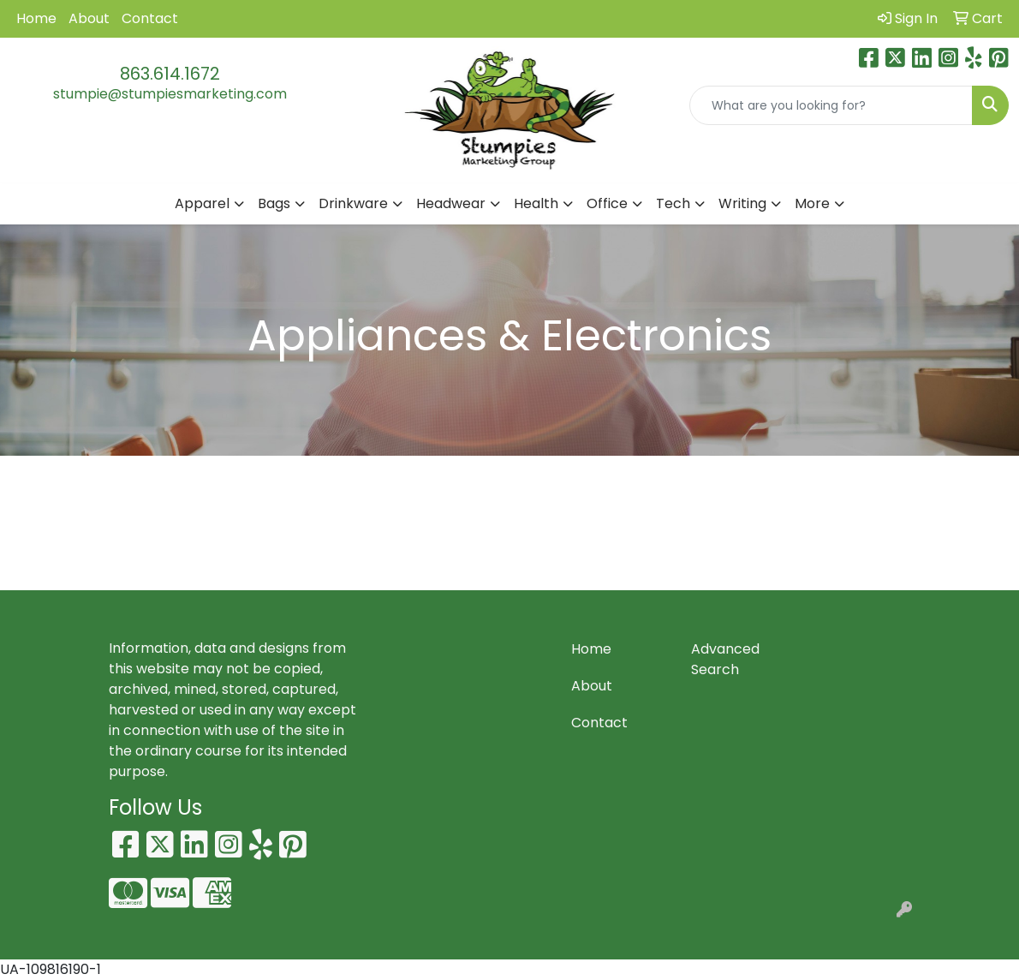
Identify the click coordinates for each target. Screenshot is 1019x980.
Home (36, 18)
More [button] (812, 203)
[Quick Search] (831, 105)
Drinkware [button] (353, 203)
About (89, 18)
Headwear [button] (451, 203)
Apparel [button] (202, 203)
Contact (150, 18)
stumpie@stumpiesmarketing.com (170, 94)
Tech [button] (673, 203)
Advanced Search (725, 659)
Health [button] (536, 203)
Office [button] (607, 203)
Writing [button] (742, 203)
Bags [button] (274, 203)
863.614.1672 (170, 74)
